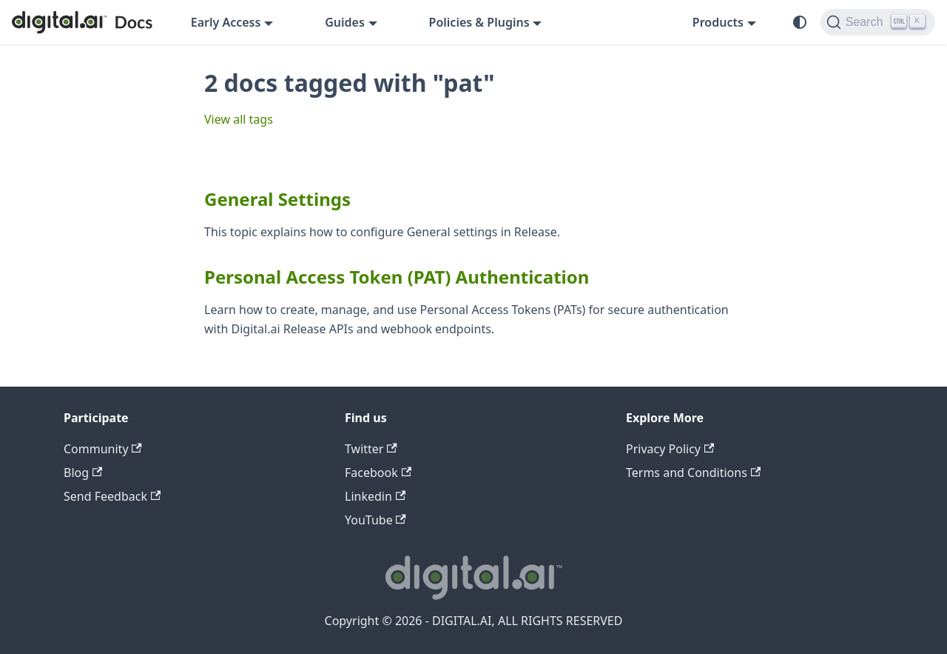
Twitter (371, 449)
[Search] (877, 22)
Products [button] (718, 22)
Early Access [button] (226, 22)
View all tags (238, 119)
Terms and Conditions (693, 472)
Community (103, 449)
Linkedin (375, 496)
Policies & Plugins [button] (479, 22)
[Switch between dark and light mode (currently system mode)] (800, 22)
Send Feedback (112, 496)
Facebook (378, 472)
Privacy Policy (670, 449)
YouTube (375, 520)
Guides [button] (345, 22)
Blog (83, 472)
